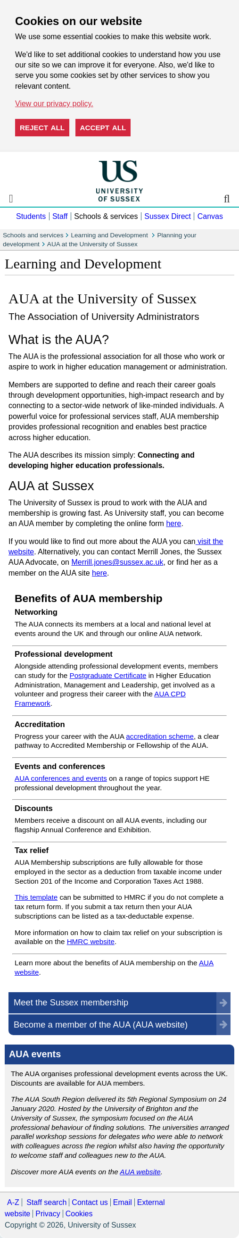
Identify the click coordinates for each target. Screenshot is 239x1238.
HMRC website (91, 941)
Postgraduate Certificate (108, 675)
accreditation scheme (160, 736)
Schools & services (106, 216)
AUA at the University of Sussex (92, 244)
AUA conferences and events (61, 778)
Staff (60, 216)
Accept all (103, 128)
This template (36, 897)
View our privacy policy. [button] (54, 104)
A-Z (13, 1202)
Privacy (47, 1214)
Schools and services (33, 235)
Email (122, 1202)
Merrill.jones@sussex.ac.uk (117, 562)
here (173, 523)
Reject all (42, 128)
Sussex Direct (167, 216)
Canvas (210, 216)
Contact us (89, 1202)
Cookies (79, 1214)
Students (31, 216)
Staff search (46, 1202)
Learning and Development (110, 235)
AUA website (140, 1172)
